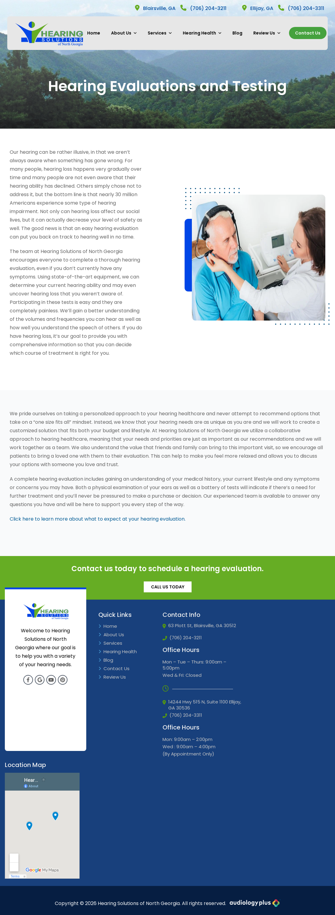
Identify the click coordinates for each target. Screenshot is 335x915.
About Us (124, 33)
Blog (237, 33)
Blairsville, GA (155, 8)
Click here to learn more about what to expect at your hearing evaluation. (98, 518)
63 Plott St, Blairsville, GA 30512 (199, 626)
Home (93, 33)
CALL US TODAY (167, 587)
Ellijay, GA (257, 8)
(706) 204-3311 (301, 8)
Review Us (267, 33)
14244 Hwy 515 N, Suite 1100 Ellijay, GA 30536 (202, 705)
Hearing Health (202, 33)
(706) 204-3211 (203, 8)
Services (160, 33)
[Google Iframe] (42, 826)
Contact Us (307, 33)
